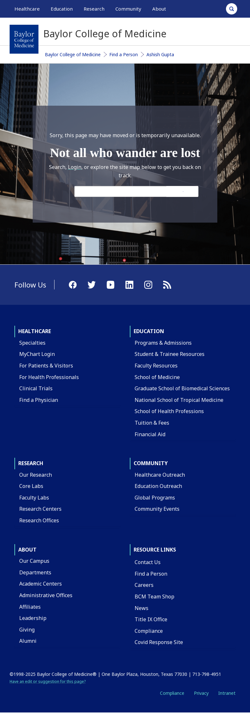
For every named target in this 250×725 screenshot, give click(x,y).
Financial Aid (150, 434)
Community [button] (128, 8)
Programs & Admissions (163, 342)
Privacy (201, 693)
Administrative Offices (45, 595)
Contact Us (148, 562)
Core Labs (31, 486)
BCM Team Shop (154, 596)
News (141, 608)
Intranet (227, 693)
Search (183, 191)
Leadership (32, 618)
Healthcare (34, 331)
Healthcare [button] (27, 8)
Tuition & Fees (152, 422)
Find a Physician (38, 399)
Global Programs (155, 497)
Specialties (32, 342)
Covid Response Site (159, 642)
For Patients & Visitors (46, 365)
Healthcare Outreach (160, 474)
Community (151, 463)
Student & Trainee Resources (169, 354)
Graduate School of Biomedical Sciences (182, 388)
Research (30, 463)
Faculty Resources (156, 365)
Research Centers (40, 508)
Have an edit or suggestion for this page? (48, 681)
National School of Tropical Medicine (179, 399)
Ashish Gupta (160, 54)
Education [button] (62, 8)
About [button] (159, 8)
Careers (144, 584)
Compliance (149, 630)
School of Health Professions (169, 411)
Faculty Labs (34, 497)
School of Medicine (157, 377)
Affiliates (30, 606)
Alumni (28, 640)
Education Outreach (158, 486)
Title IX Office (151, 619)
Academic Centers (40, 583)
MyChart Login (37, 354)
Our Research (35, 474)
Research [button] (94, 8)
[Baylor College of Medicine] (24, 39)
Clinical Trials (36, 388)
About (27, 549)
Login (74, 167)
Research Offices (39, 520)
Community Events (157, 508)
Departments (35, 572)
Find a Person (123, 54)
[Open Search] (231, 8)
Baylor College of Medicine (73, 54)
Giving (27, 629)
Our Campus (34, 560)
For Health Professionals (49, 377)
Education (149, 331)
